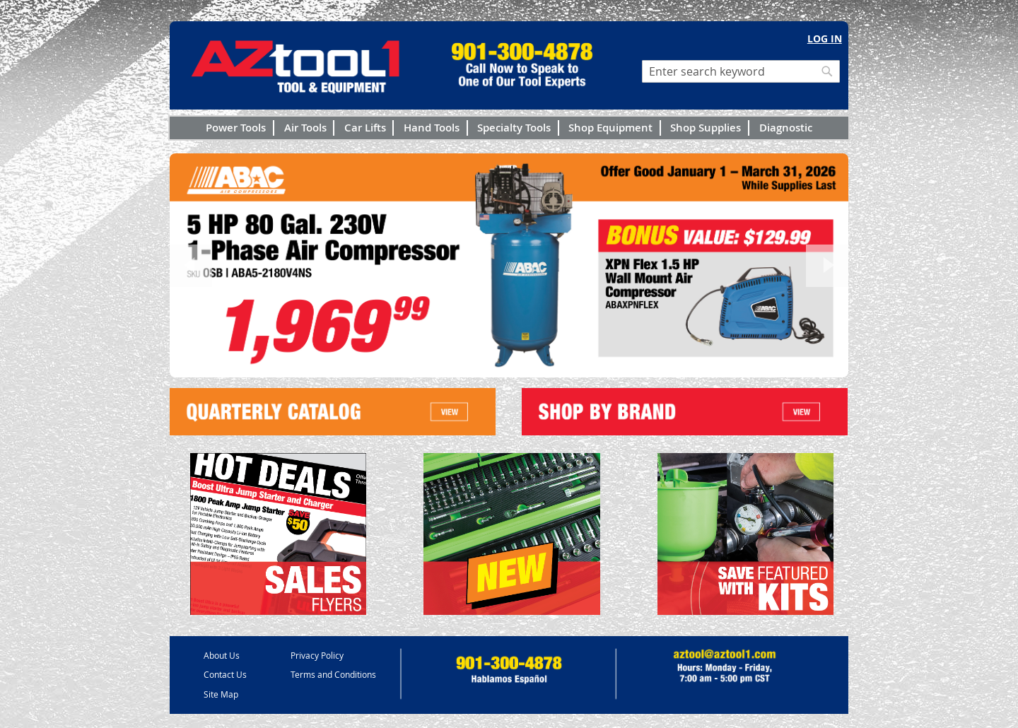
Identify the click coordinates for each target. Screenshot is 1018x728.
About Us (222, 655)
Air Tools (305, 127)
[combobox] (741, 71)
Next (827, 266)
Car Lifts (365, 127)
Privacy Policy (317, 655)
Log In (824, 38)
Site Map (221, 694)
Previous (191, 266)
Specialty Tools (514, 127)
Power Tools (236, 127)
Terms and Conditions (333, 674)
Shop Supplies (705, 127)
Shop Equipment (610, 127)
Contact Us (225, 674)
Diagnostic (785, 127)
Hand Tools (432, 127)
